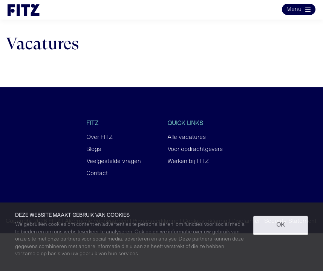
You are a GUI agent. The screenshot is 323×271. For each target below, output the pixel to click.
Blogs (93, 149)
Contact (97, 174)
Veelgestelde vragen (113, 161)
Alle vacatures (186, 137)
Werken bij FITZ (188, 161)
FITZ (92, 123)
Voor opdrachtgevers (195, 149)
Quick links (185, 123)
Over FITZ (99, 137)
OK (280, 225)
